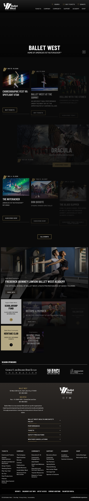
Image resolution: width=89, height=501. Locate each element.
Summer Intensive (67, 459)
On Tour (4, 473)
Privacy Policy (23, 497)
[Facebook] (66, 398)
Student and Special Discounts (8, 462)
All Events (44, 236)
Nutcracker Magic (52, 469)
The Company (21, 455)
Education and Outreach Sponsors (38, 469)
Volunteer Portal (68, 491)
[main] (44, 184)
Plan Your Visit (6, 471)
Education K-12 (36, 455)
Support (67, 8)
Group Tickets (6, 466)
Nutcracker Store (81, 457)
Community (57, 8)
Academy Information (65, 455)
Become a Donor (51, 455)
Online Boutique (81, 455)
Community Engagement (36, 458)
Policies (4, 478)
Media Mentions (21, 467)
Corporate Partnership (50, 458)
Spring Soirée (50, 464)
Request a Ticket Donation (37, 476)
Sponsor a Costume (52, 474)
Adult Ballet (35, 461)
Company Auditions (54, 491)
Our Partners (50, 461)
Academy (76, 8)
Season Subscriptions (6, 458)
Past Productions (7, 476)
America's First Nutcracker (21, 473)
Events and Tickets (8, 455)
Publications (21, 465)
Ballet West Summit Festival (8, 482)
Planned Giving (51, 467)
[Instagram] (63, 398)
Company (47, 8)
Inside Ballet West (22, 470)
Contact (19, 462)
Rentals (19, 460)
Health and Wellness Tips (38, 465)
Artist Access (42, 491)
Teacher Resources (38, 472)
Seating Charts (6, 468)
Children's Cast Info (29, 491)
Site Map (16, 497)
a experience (79, 497)
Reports (18, 491)
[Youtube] (70, 398)
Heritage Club (50, 472)
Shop (84, 8)
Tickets (38, 8)
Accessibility (31, 497)
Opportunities (21, 457)
